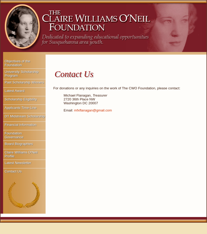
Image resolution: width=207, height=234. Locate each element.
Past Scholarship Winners (24, 82)
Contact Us (13, 171)
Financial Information (21, 125)
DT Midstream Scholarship (25, 116)
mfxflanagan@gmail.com (93, 110)
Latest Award (14, 91)
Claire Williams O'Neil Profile (21, 154)
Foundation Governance (14, 135)
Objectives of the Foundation (17, 63)
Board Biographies (19, 144)
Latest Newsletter (18, 163)
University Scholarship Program (22, 73)
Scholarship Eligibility (21, 99)
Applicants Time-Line (21, 108)
